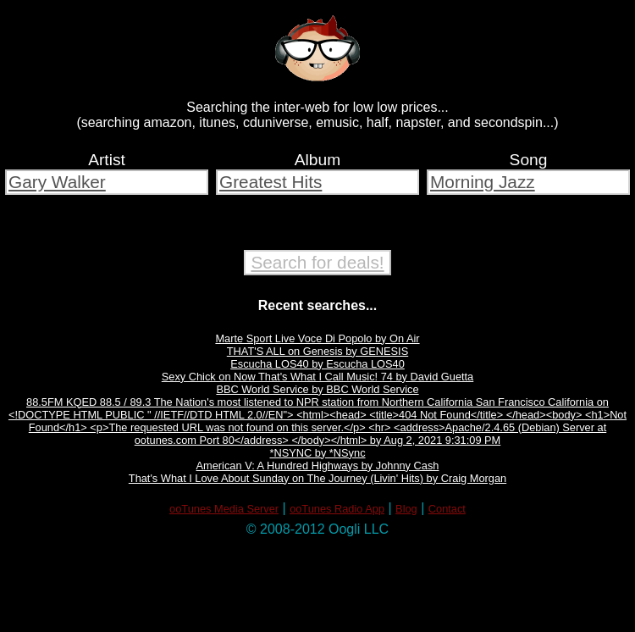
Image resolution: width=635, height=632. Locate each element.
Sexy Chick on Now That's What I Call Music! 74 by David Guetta (318, 376)
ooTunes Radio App (337, 508)
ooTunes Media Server (224, 508)
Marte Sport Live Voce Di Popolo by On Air (317, 338)
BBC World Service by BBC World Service (317, 389)
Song (529, 160)
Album (317, 160)
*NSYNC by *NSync (317, 452)
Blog (406, 508)
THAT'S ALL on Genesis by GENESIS (317, 351)
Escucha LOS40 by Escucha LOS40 (317, 364)
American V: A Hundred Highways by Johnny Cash (317, 465)
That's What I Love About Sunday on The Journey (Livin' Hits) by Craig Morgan (317, 478)
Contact (447, 508)
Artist (106, 160)
